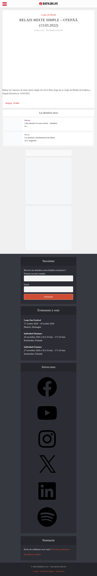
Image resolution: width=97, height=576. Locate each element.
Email (26, 284)
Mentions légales (47, 571)
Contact (36, 571)
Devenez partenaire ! (61, 549)
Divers (26, 135)
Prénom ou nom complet (34, 274)
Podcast (27, 120)
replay (9, 103)
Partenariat (60, 571)
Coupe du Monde (48, 15)
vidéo (16, 103)
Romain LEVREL (56, 30)
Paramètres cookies (32, 554)
